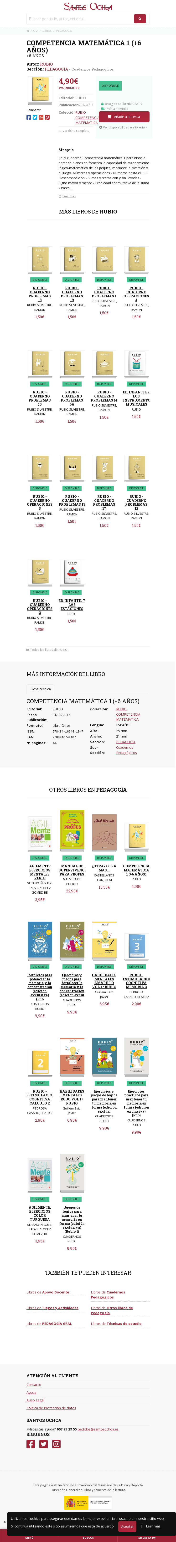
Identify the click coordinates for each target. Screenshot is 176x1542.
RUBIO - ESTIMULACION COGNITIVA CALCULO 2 (40, 1097)
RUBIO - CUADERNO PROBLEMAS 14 (104, 396)
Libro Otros (61, 725)
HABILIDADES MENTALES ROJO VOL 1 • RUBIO (72, 1097)
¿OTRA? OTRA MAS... (104, 868)
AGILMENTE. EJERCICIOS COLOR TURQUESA (40, 1213)
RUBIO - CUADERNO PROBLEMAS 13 (72, 500)
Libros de (47, 1292)
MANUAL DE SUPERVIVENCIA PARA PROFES (73, 870)
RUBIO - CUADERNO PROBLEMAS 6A (72, 398)
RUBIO (46, 64)
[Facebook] (30, 1444)
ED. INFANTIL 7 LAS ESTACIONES (72, 604)
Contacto (33, 1384)
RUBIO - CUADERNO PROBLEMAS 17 (104, 502)
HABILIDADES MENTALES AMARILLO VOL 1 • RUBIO (104, 981)
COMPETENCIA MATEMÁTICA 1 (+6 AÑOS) (136, 870)
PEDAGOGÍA (56, 69)
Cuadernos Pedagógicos (93, 69)
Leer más (153, 1526)
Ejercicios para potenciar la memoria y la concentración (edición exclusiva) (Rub (39, 987)
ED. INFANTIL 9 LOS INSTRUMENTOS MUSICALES (138, 398)
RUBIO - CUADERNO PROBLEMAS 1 (104, 292)
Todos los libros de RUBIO (46, 649)
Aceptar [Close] (127, 1526)
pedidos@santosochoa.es (98, 1429)
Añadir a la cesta (123, 116)
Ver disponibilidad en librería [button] (122, 127)
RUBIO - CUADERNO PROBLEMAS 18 (40, 294)
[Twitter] (43, 1444)
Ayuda (31, 1392)
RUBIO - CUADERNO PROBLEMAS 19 (72, 294)
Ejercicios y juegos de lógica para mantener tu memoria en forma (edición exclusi (104, 1101)
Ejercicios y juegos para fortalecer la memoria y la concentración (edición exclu (72, 985)
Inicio (32, 30)
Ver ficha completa (74, 130)
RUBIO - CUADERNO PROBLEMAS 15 (40, 398)
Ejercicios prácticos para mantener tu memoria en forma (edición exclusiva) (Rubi (136, 1103)
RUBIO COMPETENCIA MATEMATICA (87, 117)
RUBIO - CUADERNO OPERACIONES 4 (136, 294)
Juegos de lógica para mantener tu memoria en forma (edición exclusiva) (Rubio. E (72, 1219)
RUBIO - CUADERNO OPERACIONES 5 (39, 502)
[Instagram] (56, 1444)
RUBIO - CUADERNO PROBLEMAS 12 (136, 502)
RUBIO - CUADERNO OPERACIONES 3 (39, 606)
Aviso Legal (35, 1400)
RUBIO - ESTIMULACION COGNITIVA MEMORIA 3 (137, 981)
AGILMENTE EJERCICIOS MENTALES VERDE (40, 872)
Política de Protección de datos (51, 1408)
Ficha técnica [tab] (41, 689)
